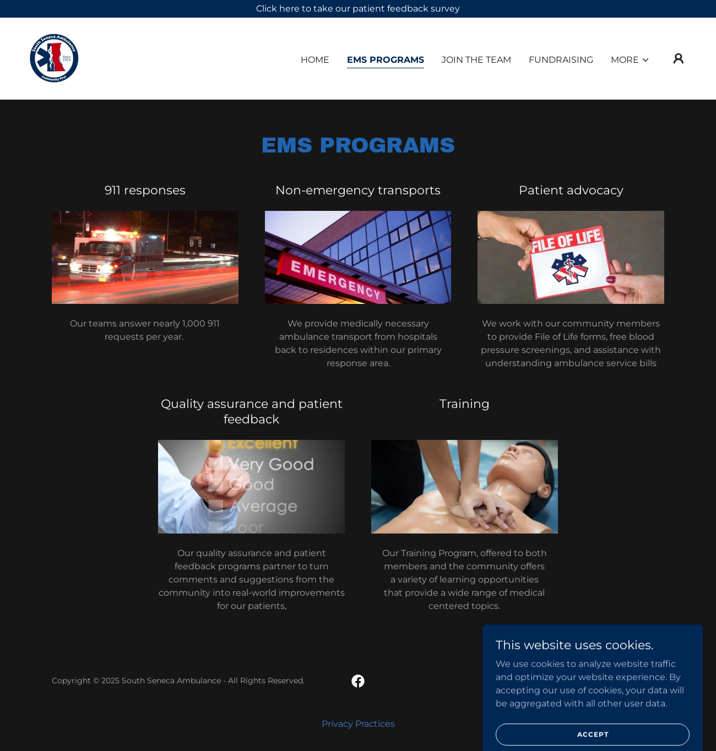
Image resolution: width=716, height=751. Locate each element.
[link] (54, 57)
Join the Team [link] (476, 60)
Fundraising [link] (561, 60)
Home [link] (315, 60)
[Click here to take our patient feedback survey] (358, 8)
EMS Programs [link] (385, 60)
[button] (630, 60)
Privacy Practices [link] (358, 724)
